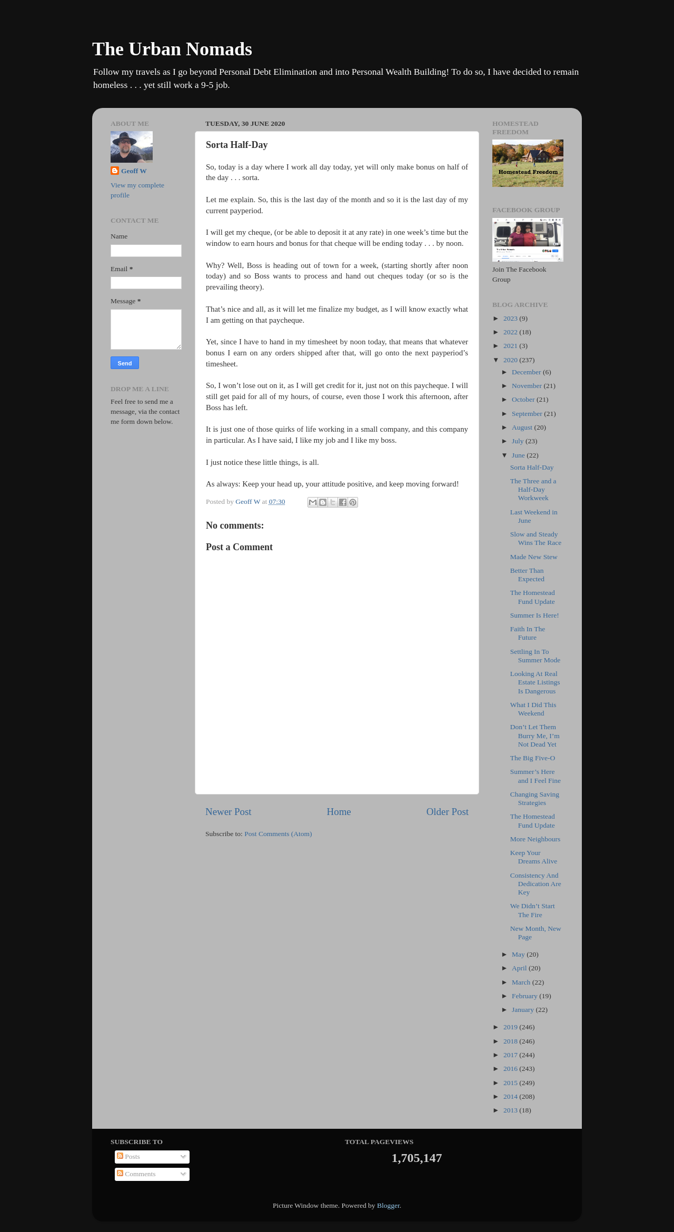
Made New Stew (534, 557)
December (527, 372)
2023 (511, 318)
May (519, 954)
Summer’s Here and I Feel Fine (535, 776)
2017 (511, 1055)
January (524, 1010)
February (525, 996)
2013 (511, 1110)
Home (339, 811)
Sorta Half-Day (532, 467)
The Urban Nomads (172, 48)
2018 (511, 1041)
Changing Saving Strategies (534, 798)
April (520, 968)
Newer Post (228, 811)
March (522, 982)
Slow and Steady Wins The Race (535, 538)
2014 (511, 1096)
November (527, 386)
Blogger (388, 1205)
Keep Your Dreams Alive (534, 857)
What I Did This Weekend (533, 709)
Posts (128, 1156)
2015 (511, 1083)
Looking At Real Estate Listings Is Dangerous (535, 682)
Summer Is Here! (534, 615)
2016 (511, 1068)
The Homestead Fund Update (532, 597)
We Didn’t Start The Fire (532, 910)
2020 (511, 360)
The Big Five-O (533, 758)
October (524, 399)
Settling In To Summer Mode (535, 656)
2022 (511, 332)
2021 (511, 346)
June (519, 455)
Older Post (448, 811)
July (519, 441)
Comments (136, 1174)
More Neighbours (535, 839)
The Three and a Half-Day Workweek (533, 489)
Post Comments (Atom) (278, 834)
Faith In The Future (528, 633)
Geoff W (134, 171)
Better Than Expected (527, 575)
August (523, 427)
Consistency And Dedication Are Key (535, 883)
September (528, 414)
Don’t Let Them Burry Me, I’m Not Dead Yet (535, 735)
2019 (511, 1027)
